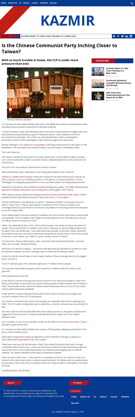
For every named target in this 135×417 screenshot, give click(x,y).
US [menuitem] (20, 3)
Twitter (122, 36)
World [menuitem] (26, 3)
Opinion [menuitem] (44, 3)
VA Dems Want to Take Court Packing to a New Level (48, 36)
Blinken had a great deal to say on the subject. (27, 339)
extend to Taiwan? (48, 167)
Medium (114, 36)
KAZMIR (67, 20)
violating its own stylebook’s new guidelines (27, 144)
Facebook (118, 36)
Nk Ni (17, 119)
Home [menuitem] (3, 3)
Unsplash (27, 119)
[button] (45, 92)
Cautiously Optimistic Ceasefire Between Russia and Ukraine (118, 82)
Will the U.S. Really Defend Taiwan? (17, 176)
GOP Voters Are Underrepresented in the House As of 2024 (118, 95)
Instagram (131, 36)
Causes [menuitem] (35, 3)
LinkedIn (127, 36)
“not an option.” (63, 197)
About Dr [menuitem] (12, 3)
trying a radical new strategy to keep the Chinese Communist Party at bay (46, 194)
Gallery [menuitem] (53, 3)
